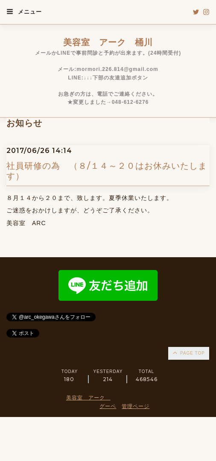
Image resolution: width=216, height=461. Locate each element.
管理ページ (135, 406)
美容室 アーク (88, 398)
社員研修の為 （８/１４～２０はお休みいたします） (106, 171)
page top (188, 352)
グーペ (107, 406)
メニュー (24, 11)
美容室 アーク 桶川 (108, 42)
